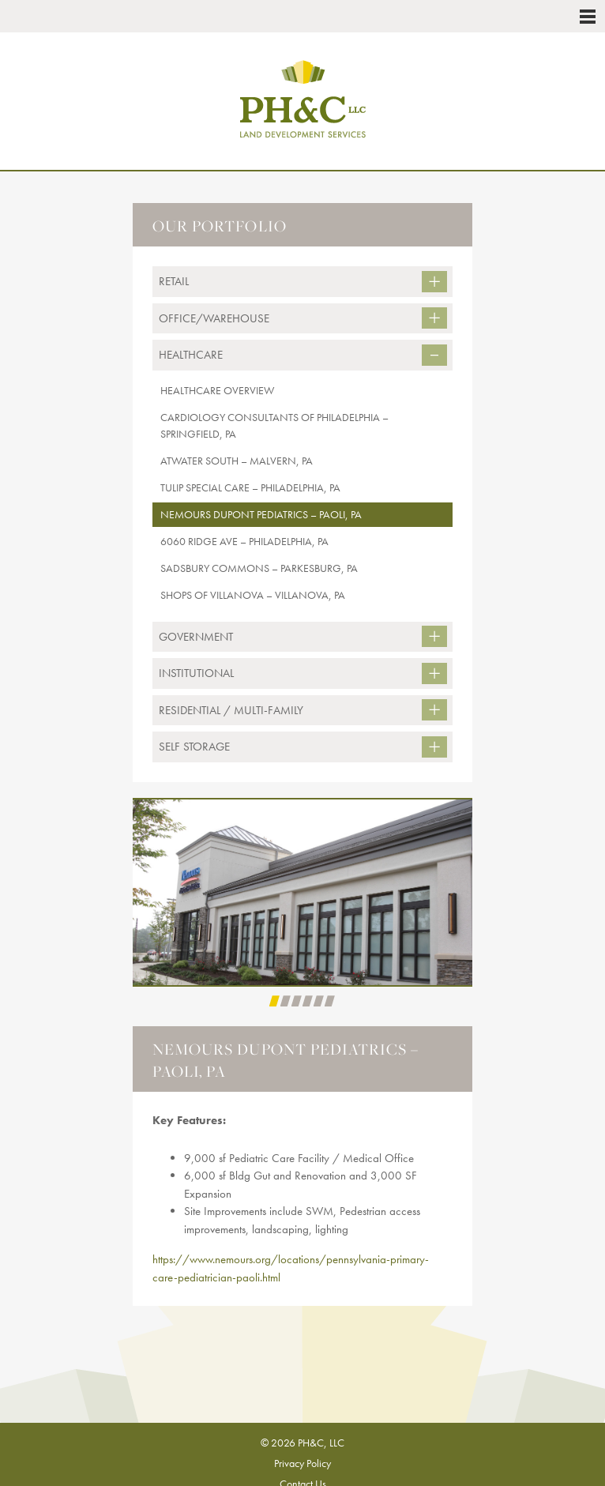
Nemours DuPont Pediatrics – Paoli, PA (261, 514)
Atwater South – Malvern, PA (236, 460)
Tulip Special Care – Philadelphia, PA (250, 487)
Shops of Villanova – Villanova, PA (252, 595)
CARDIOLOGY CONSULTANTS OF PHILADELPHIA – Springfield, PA (274, 425)
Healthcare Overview (217, 390)
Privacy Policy (302, 1463)
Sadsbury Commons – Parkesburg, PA (259, 568)
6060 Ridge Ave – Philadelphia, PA (244, 541)
